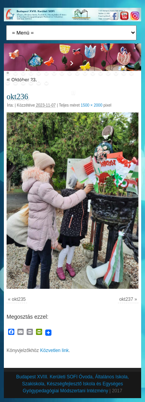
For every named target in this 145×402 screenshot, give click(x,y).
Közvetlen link (54, 350)
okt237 (126, 299)
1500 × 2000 (91, 105)
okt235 (19, 299)
